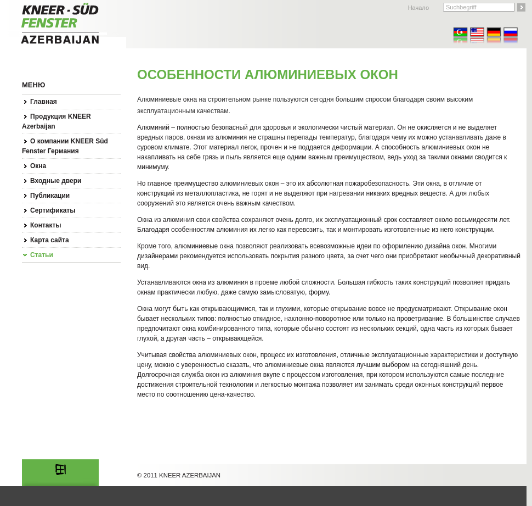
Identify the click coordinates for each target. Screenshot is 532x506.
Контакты (45, 225)
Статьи (41, 255)
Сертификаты (52, 210)
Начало (418, 7)
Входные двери (55, 181)
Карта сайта (49, 240)
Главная (43, 101)
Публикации (50, 195)
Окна (38, 166)
